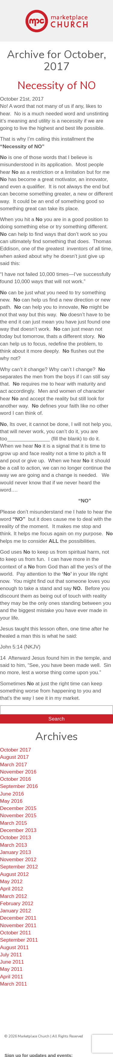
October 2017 (15, 750)
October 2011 (15, 933)
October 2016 (15, 779)
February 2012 (16, 903)
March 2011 (13, 984)
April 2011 (11, 977)
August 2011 (14, 947)
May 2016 (11, 801)
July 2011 (11, 955)
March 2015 (13, 823)
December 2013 (18, 830)
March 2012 (13, 896)
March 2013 (13, 845)
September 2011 (19, 940)
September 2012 (19, 867)
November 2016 (18, 772)
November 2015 (18, 815)
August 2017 (14, 757)
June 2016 (12, 794)
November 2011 (18, 925)
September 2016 (19, 786)
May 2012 (11, 881)
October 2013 (15, 837)
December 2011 (18, 918)
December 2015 (18, 808)
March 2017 (13, 765)
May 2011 (11, 969)
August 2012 (14, 874)
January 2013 (15, 852)
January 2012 (15, 911)
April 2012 (11, 889)
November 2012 (18, 859)
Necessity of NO (56, 85)
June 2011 (12, 962)
